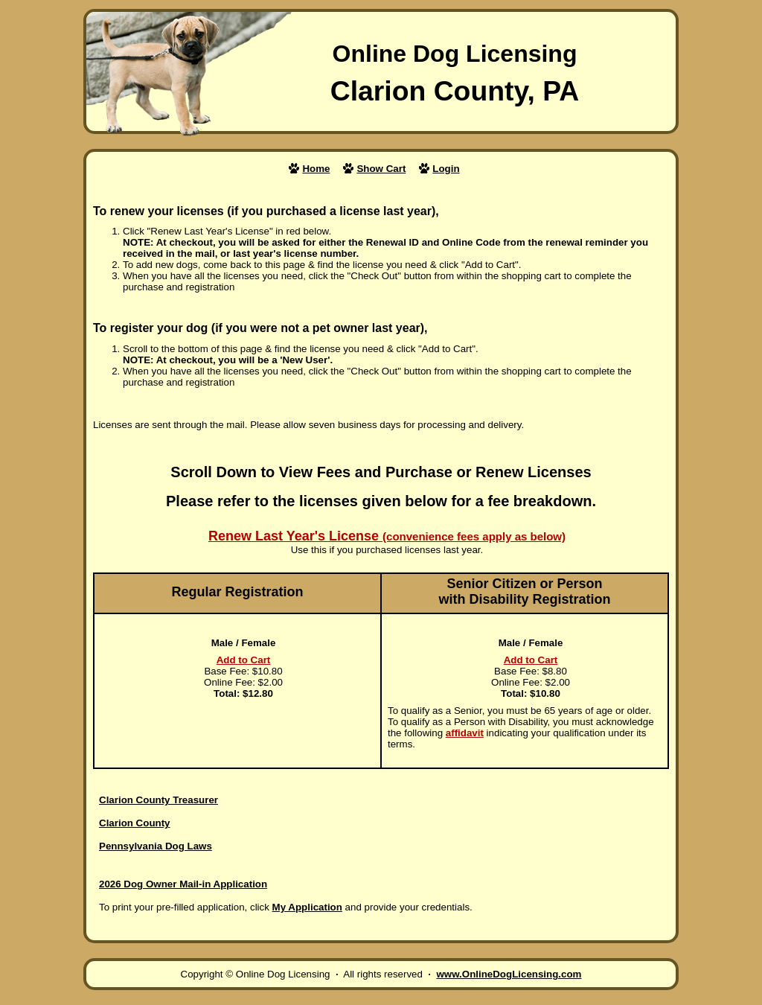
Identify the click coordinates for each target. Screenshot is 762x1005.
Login (445, 168)
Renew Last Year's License (387, 536)
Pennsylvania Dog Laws (155, 846)
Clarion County (134, 823)
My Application (307, 907)
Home (316, 168)
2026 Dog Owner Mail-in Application (183, 884)
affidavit (465, 732)
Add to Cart (244, 660)
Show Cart (381, 168)
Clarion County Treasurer (158, 799)
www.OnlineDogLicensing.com (508, 974)
